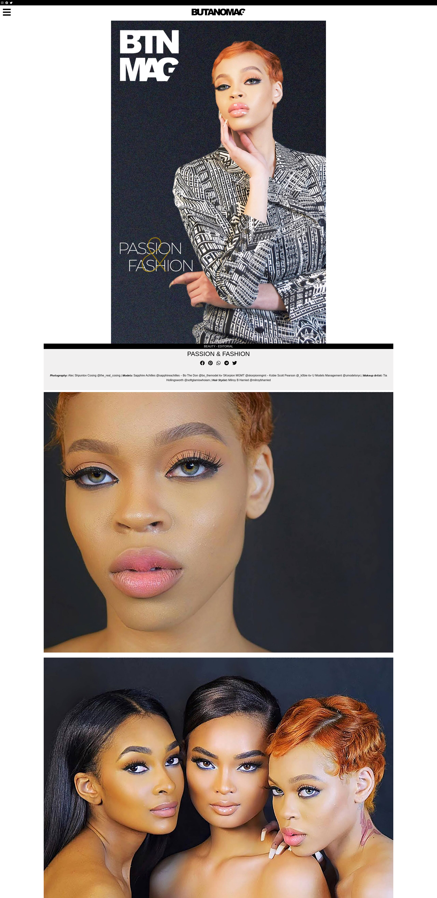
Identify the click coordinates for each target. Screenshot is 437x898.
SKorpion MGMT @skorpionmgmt (244, 375)
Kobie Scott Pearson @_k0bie (288, 375)
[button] (6, 12)
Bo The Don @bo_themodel (200, 375)
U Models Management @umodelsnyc (336, 375)
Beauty (209, 346)
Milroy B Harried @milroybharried (249, 380)
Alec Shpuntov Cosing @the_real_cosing (94, 375)
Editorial (225, 346)
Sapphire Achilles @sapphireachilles (157, 375)
